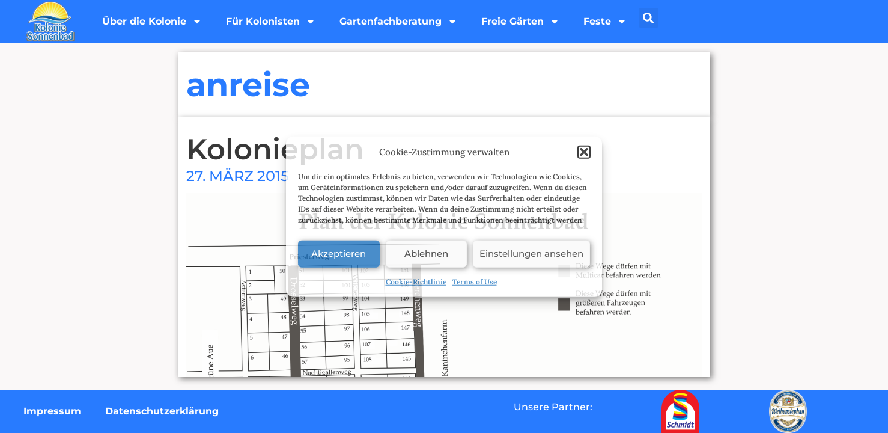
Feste (605, 21)
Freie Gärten (520, 21)
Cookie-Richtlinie (416, 281)
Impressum (52, 411)
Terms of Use (474, 281)
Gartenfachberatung (398, 21)
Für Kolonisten (270, 21)
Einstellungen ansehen (531, 253)
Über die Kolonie (152, 21)
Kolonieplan (275, 149)
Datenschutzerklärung (162, 411)
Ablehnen (426, 253)
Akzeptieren (338, 253)
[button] (584, 152)
